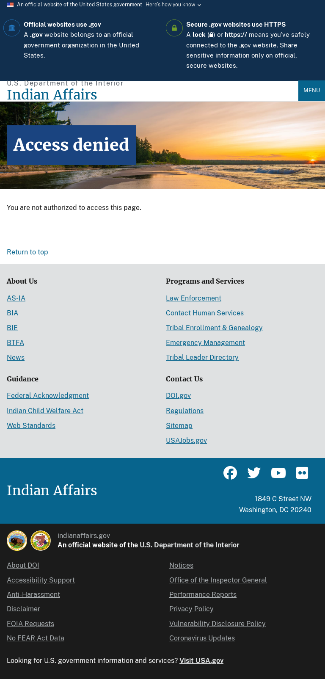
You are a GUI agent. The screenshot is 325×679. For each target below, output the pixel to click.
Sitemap (179, 426)
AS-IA (16, 298)
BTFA (15, 343)
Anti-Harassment (33, 595)
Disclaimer (23, 609)
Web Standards (31, 426)
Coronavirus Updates (202, 638)
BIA (12, 313)
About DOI (23, 565)
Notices (181, 565)
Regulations (185, 411)
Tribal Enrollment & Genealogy (214, 328)
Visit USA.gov (201, 661)
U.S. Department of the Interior (190, 545)
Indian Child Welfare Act (45, 411)
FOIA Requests (30, 624)
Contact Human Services (205, 313)
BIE (12, 328)
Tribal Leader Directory (202, 357)
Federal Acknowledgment (48, 396)
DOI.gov (178, 396)
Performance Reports (203, 595)
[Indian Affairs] (152, 95)
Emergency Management (205, 343)
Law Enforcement (193, 298)
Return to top (27, 252)
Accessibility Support (41, 580)
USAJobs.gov (186, 440)
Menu (311, 90)
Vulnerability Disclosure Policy (217, 624)
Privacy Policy (191, 609)
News (16, 357)
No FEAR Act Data (35, 638)
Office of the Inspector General (218, 580)
